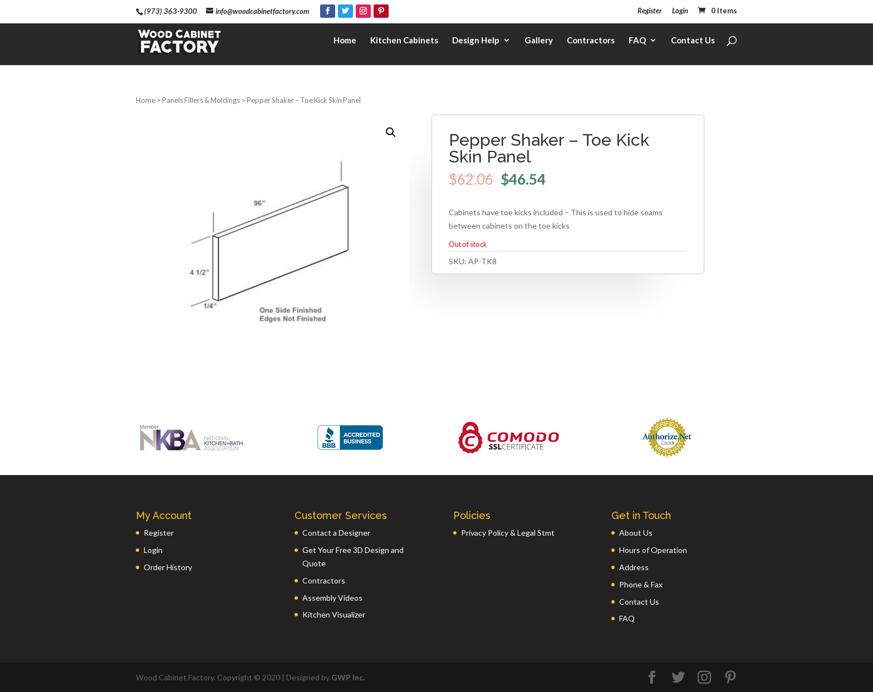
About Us (636, 532)
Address (634, 567)
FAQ (637, 42)
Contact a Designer (336, 532)
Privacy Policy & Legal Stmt (508, 532)
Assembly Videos (332, 597)
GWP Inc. (348, 677)
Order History (168, 567)
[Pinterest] (381, 11)
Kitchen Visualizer (333, 614)
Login (680, 11)
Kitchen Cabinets (404, 42)
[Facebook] (327, 11)
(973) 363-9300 (170, 11)
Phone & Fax (641, 584)
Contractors (591, 42)
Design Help (475, 42)
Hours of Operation (653, 550)
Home (344, 42)
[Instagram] (363, 11)
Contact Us (693, 42)
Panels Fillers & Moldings (201, 100)
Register (649, 11)
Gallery (538, 42)
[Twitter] (345, 11)
